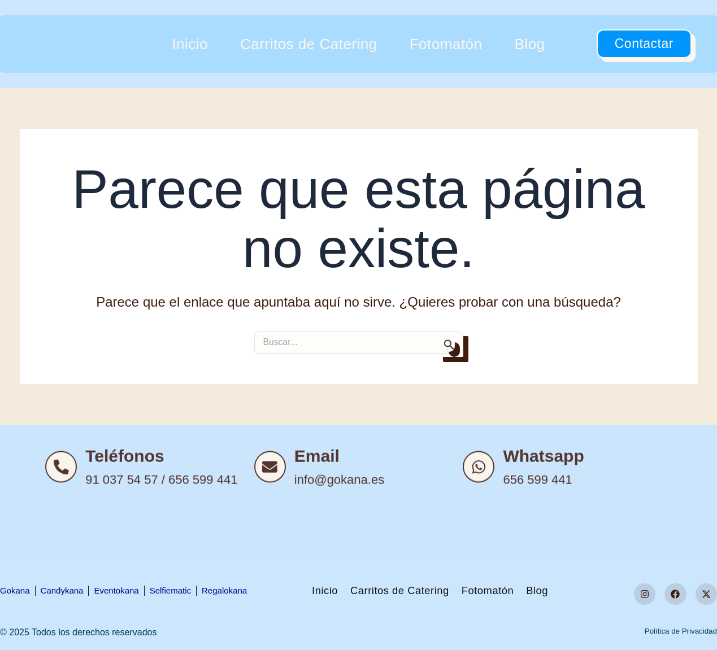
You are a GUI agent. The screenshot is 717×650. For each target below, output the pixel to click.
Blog (530, 44)
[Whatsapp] (481, 529)
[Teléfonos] (63, 529)
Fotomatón (446, 44)
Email (321, 518)
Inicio (190, 44)
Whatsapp (547, 518)
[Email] (272, 529)
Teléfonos (129, 518)
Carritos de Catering (308, 44)
